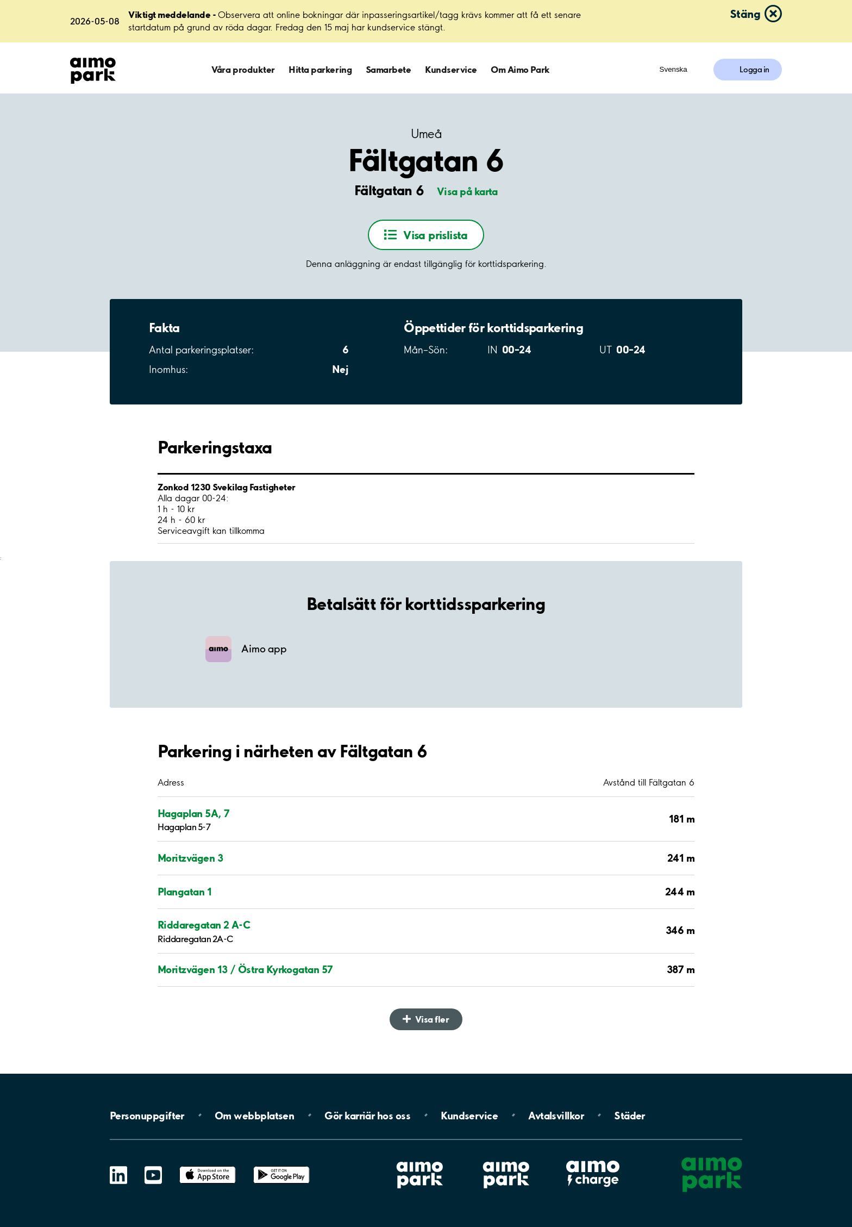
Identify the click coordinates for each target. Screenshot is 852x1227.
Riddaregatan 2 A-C (204, 924)
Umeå (426, 134)
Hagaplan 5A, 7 (193, 813)
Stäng (745, 14)
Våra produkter (242, 69)
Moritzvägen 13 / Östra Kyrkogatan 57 (245, 969)
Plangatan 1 (184, 891)
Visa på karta (467, 191)
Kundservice (451, 69)
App (207, 1166)
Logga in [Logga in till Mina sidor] (754, 69)
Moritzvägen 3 (190, 857)
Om (254, 1115)
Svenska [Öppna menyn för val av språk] (673, 69)
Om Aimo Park (520, 69)
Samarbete (388, 69)
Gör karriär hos (367, 1115)
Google (281, 1166)
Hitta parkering (320, 69)
